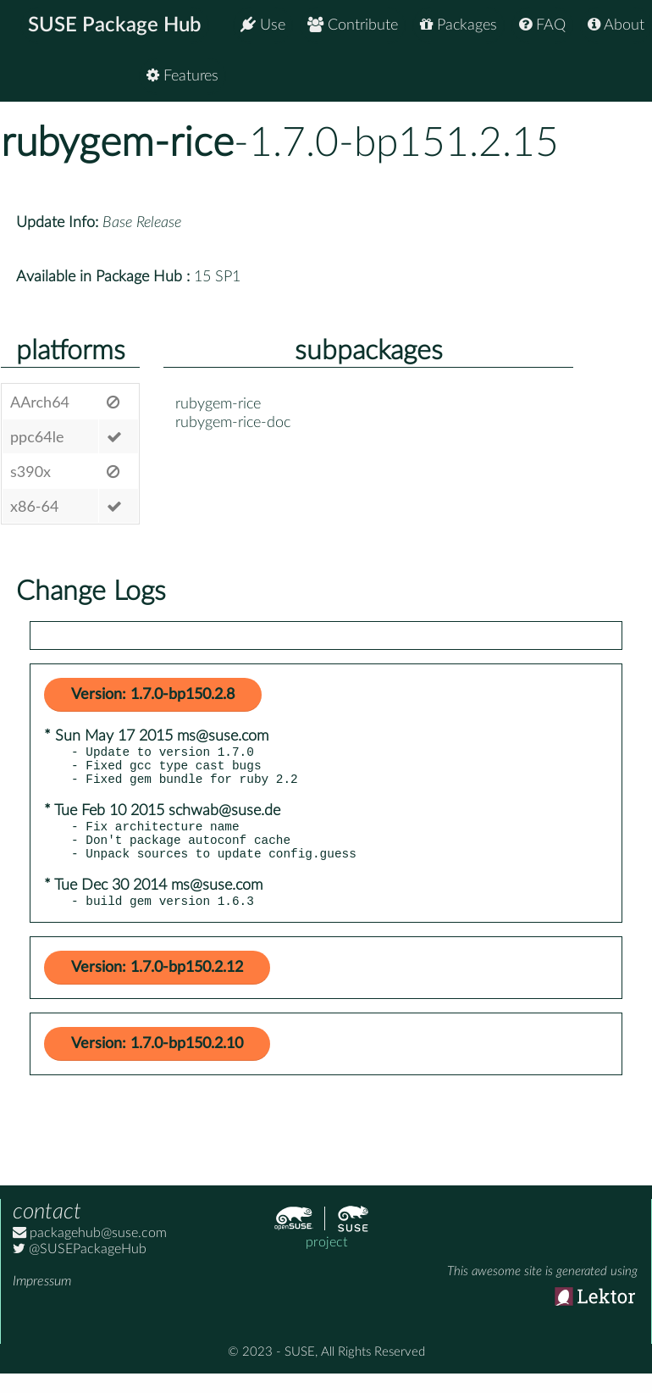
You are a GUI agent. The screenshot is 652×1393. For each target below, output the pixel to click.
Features (608, 76)
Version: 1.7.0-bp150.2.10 (157, 1061)
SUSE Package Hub (115, 25)
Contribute (352, 25)
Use (262, 25)
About (616, 25)
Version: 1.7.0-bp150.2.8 (153, 694)
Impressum (42, 1299)
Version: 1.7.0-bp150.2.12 (157, 985)
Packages (458, 25)
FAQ (542, 25)
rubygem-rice (117, 143)
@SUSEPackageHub (79, 1267)
